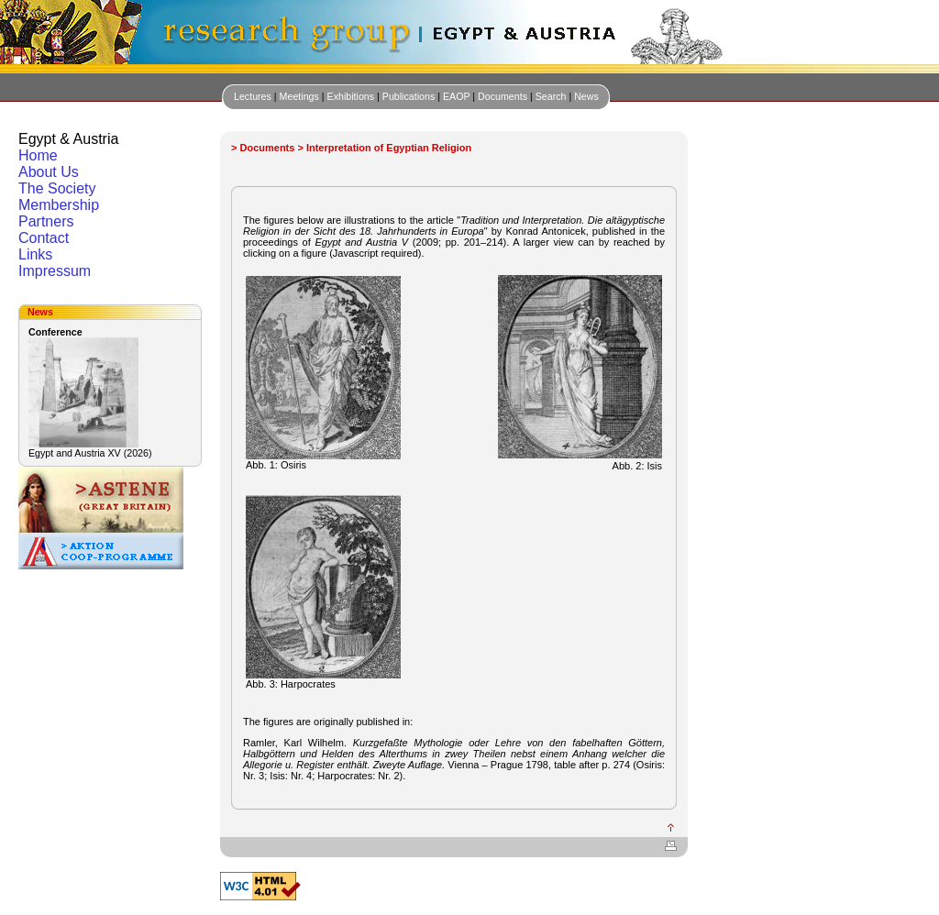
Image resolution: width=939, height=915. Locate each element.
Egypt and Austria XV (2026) (89, 452)
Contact (43, 238)
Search (551, 96)
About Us (48, 172)
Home (38, 155)
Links (35, 254)
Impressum (54, 271)
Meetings (299, 96)
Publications (408, 96)
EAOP (456, 96)
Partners (45, 221)
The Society (56, 188)
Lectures (252, 96)
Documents (502, 96)
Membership (58, 205)
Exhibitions (351, 96)
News (586, 96)
